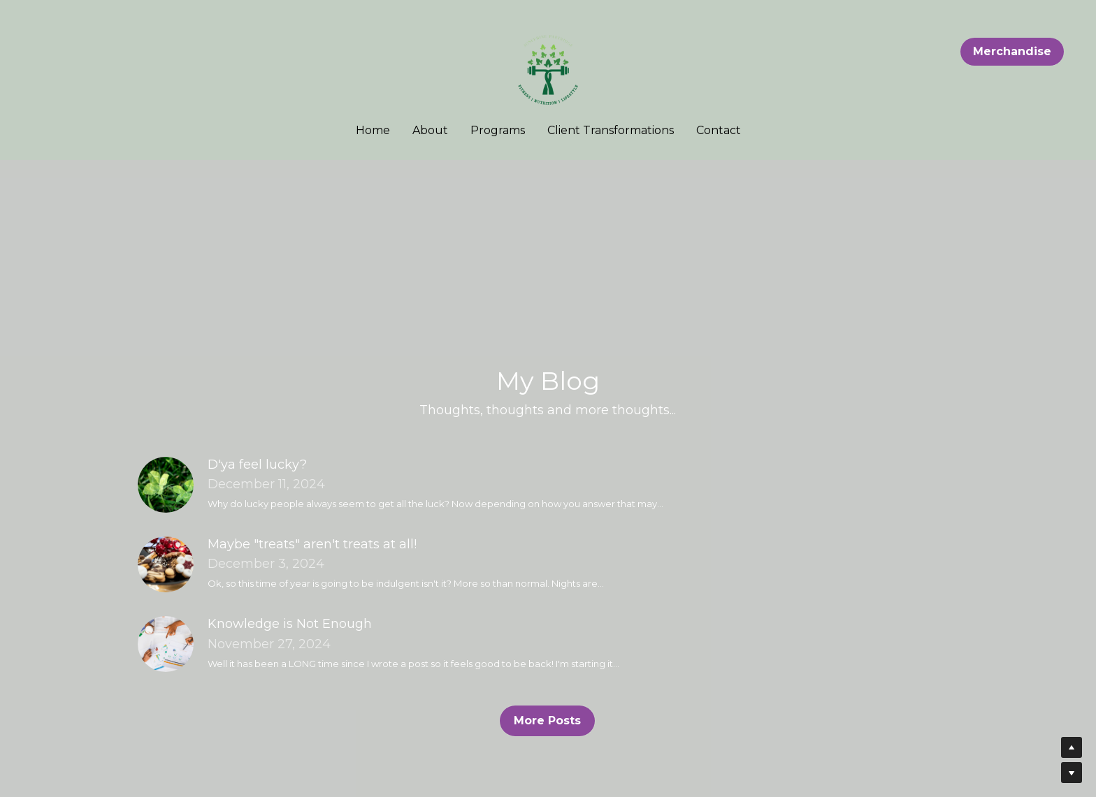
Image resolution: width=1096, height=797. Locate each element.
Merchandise (1012, 51)
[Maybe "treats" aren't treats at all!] (173, 564)
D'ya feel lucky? (257, 464)
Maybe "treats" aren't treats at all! (312, 544)
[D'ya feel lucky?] (173, 485)
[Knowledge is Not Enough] (173, 644)
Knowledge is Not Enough (290, 623)
